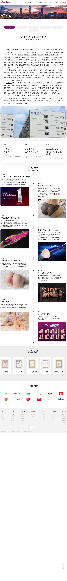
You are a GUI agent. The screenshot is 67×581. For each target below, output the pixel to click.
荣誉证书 (23, 414)
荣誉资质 (33, 27)
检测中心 (12, 420)
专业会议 (43, 420)
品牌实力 (40, 2)
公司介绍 (64, 414)
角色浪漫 (2, 418)
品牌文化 (30, 2)
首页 (26, 2)
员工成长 (53, 416)
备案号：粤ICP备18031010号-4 (26, 431)
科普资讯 (23, 420)
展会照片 (23, 418)
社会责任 (51, 2)
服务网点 (43, 414)
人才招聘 (33, 30)
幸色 (1, 414)
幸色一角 (12, 416)
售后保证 (43, 416)
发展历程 (21, 27)
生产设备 (12, 418)
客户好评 (33, 414)
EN (60, 2)
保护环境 (53, 414)
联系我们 (57, 27)
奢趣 (1, 416)
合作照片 (33, 416)
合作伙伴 (45, 27)
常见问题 (43, 418)
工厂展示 (35, 2)
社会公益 (53, 418)
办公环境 (12, 414)
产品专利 (23, 416)
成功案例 (33, 411)
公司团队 (64, 422)
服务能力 (46, 2)
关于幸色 (56, 2)
